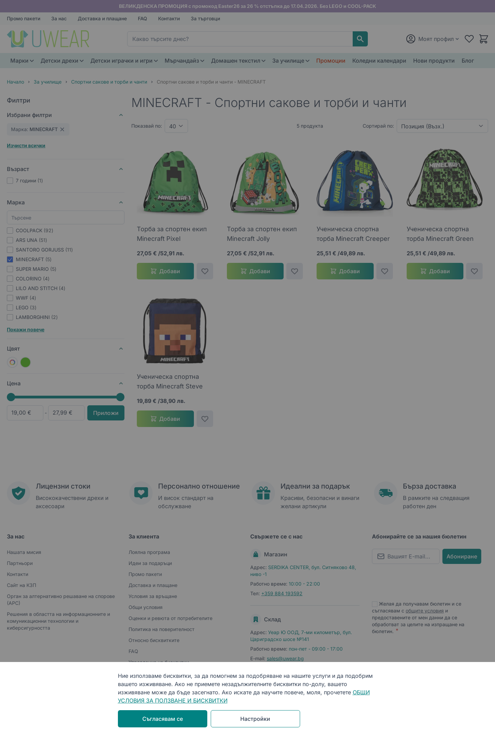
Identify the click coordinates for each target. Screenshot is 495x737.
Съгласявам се (162, 718)
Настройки (255, 718)
